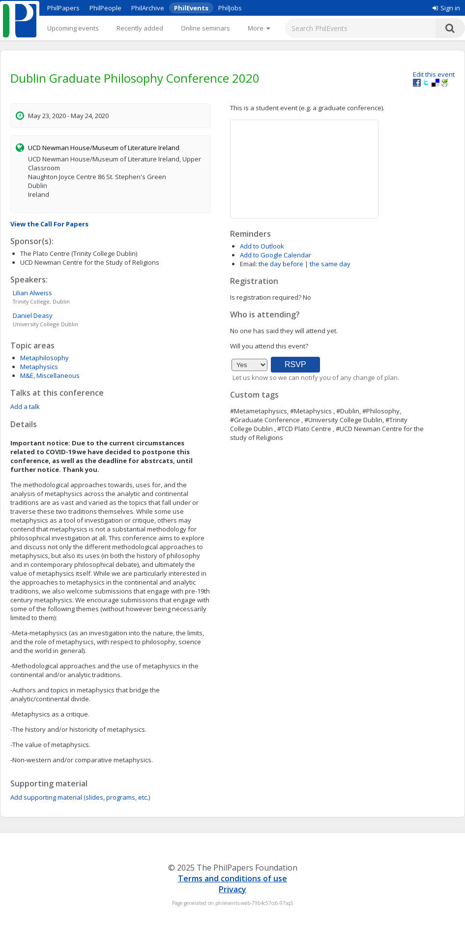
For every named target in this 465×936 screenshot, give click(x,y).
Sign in (446, 7)
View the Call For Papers (49, 223)
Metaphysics (39, 366)
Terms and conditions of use (232, 878)
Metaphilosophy (44, 357)
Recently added (139, 28)
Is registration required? (265, 297)
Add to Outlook (262, 246)
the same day (330, 263)
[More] (259, 28)
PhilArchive (147, 7)
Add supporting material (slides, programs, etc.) (80, 797)
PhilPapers (63, 7)
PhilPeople (105, 7)
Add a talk (25, 406)
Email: (248, 263)
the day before (281, 263)
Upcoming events (73, 28)
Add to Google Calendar (275, 254)
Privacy (232, 889)
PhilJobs (230, 7)
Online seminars (205, 28)
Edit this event (434, 74)
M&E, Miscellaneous (50, 375)
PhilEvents (191, 7)
